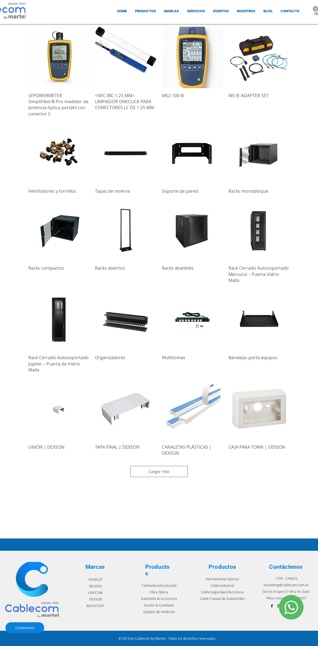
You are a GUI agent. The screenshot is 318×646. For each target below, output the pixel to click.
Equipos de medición (159, 611)
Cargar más (159, 471)
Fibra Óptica (159, 592)
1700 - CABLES (286, 578)
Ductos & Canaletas (159, 605)
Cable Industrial (222, 585)
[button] (171, 11)
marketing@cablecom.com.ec (286, 585)
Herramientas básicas (222, 579)
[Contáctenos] (24, 627)
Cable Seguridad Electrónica (222, 592)
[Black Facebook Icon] (272, 606)
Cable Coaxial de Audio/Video (222, 598)
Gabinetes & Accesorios (159, 598)
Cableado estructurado (159, 585)
